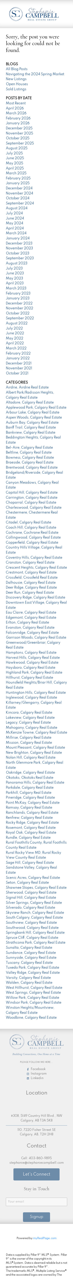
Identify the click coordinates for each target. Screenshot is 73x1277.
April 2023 (15, 283)
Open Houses (17, 84)
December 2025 (19, 128)
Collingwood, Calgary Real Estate (33, 537)
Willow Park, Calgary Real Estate (32, 998)
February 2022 (18, 353)
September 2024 (20, 203)
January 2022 (18, 358)
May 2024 (14, 223)
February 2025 (18, 178)
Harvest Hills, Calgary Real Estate (33, 658)
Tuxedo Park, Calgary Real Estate (32, 967)
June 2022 (15, 333)
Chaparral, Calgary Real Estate (31, 502)
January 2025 (18, 183)
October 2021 (17, 373)
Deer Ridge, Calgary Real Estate (31, 587)
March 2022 (16, 348)
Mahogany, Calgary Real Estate (31, 727)
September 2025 (20, 143)
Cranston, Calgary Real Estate (30, 562)
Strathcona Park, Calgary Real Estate (35, 942)
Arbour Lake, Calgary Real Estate (32, 412)
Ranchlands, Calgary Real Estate (32, 812)
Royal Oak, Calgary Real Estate (31, 832)
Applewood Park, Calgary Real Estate (36, 407)
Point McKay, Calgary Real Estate (33, 803)
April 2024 (15, 228)
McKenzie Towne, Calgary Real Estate (36, 732)
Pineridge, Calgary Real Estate (30, 797)
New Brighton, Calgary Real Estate (34, 752)
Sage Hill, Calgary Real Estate (30, 862)
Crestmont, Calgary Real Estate (31, 572)
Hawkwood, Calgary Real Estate (32, 662)
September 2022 (20, 318)
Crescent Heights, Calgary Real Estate (36, 567)
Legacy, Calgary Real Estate (28, 722)
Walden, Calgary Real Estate (29, 982)
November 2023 (19, 248)
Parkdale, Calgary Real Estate (30, 787)
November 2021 (19, 368)
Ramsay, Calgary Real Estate (29, 807)
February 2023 (18, 293)
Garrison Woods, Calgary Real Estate (36, 637)
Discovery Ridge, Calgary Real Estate (35, 597)
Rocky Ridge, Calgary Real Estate (32, 822)
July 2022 (14, 328)
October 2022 (17, 313)
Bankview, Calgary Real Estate (30, 432)
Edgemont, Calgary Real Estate (31, 617)
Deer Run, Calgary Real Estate (30, 592)
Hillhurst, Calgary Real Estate (29, 677)
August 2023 (16, 263)
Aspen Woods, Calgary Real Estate (34, 417)
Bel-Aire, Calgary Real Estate (29, 447)
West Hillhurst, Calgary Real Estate (34, 988)
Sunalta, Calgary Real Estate (29, 947)
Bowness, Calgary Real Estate (30, 457)
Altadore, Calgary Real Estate (30, 402)
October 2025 (17, 138)
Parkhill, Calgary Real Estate (28, 793)
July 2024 (14, 213)
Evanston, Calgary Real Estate (30, 627)
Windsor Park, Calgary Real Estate (33, 1002)
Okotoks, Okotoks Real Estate (29, 777)
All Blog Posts (16, 69)
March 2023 (16, 288)
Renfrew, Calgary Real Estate (29, 818)
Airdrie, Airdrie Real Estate (27, 387)
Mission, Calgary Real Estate (29, 743)
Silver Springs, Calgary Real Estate (34, 903)
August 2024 (16, 208)
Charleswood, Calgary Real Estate (34, 507)
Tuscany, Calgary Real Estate (29, 963)
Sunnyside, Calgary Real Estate (31, 957)
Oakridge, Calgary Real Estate (30, 772)
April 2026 (15, 108)
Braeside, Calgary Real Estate (30, 462)
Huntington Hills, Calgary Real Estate (36, 692)
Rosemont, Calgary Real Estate (31, 828)
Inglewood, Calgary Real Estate (31, 697)
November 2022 (19, 308)
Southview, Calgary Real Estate (31, 922)
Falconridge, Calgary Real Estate (32, 632)
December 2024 (19, 188)
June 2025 (15, 158)
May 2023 (14, 278)
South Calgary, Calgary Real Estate (34, 917)
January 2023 (18, 298)
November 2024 (19, 193)
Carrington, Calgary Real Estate (31, 497)
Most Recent (16, 103)
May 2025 (14, 163)
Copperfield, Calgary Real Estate (32, 542)
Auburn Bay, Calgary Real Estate (32, 422)
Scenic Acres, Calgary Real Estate (33, 878)
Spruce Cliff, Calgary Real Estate (32, 938)
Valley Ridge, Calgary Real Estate (33, 973)
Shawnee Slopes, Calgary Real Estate (36, 888)
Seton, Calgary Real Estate (27, 882)
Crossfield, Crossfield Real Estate (32, 577)
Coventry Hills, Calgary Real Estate (34, 557)
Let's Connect (36, 1174)
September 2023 (20, 258)
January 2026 (18, 123)
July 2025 (14, 153)
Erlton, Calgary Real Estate (27, 622)
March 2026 (16, 113)
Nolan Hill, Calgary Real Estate (30, 757)
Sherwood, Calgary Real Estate (31, 892)
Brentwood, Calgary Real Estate (32, 467)
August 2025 (16, 148)
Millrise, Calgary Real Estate (28, 737)
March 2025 (16, 173)
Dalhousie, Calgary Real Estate (31, 582)
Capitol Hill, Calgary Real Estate (32, 492)
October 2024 (17, 198)
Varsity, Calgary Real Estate (28, 978)
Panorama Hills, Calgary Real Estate (35, 782)
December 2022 (19, 303)
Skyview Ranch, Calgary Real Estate (35, 913)
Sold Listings (16, 89)
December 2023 (19, 243)
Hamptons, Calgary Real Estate (31, 652)
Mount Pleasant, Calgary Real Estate (35, 747)
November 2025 (19, 133)
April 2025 (15, 168)
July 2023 (14, 268)
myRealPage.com (44, 1238)
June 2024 (15, 218)
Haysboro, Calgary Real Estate (30, 667)
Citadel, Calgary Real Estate (28, 522)
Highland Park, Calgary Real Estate (34, 672)
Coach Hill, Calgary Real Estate (31, 527)
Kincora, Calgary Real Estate (29, 712)
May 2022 (14, 338)
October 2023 (17, 253)
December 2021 (19, 363)
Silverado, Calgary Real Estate (30, 907)
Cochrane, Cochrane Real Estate (32, 532)
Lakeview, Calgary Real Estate (30, 717)
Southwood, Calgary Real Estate (32, 928)
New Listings (16, 79)
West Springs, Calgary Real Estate (33, 992)
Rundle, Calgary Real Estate (28, 837)
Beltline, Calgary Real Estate (29, 452)
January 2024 (18, 238)
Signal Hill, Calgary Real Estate (31, 897)
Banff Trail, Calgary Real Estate (31, 427)
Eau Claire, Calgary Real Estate (31, 612)
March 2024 (16, 233)
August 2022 (16, 323)
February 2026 (18, 118)
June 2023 (15, 273)
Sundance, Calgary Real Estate (31, 953)
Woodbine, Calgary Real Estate (31, 1017)
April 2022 (15, 343)
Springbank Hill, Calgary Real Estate (35, 932)
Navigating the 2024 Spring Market (35, 74)
